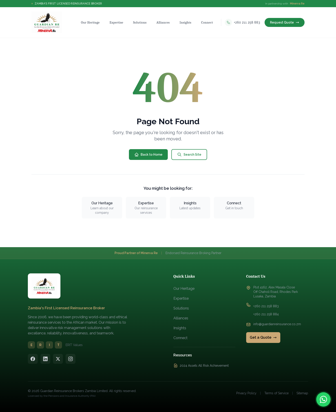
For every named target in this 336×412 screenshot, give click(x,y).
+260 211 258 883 (266, 306)
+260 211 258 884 (266, 314)
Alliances (180, 318)
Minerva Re (297, 3)
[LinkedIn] (45, 359)
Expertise (181, 298)
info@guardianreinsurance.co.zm (277, 324)
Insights (179, 328)
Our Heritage (184, 288)
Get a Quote (263, 337)
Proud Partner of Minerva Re (136, 253)
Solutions (181, 308)
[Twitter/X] (58, 359)
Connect (180, 338)
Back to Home (148, 154)
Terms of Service (276, 393)
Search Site (189, 154)
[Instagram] (70, 359)
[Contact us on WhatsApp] (323, 399)
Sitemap (302, 393)
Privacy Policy (246, 393)
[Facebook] (33, 359)
